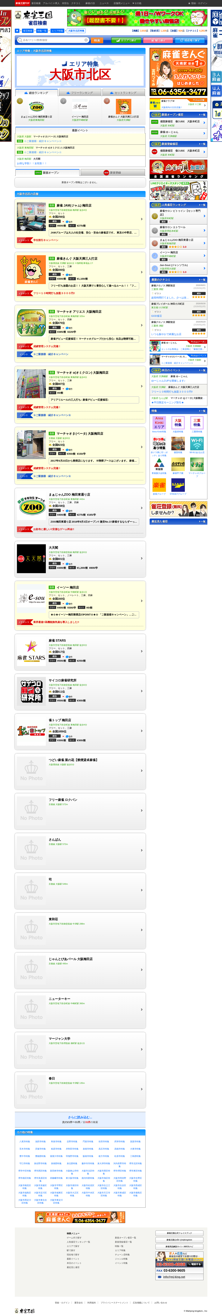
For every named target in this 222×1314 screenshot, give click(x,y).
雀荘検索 (27, 30)
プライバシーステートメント (114, 1302)
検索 (97, 40)
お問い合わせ (160, 1302)
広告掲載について (141, 1302)
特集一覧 (42, 30)
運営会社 (78, 1302)
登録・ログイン (62, 1302)
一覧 (202, 114)
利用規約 (91, 1302)
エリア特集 (57, 30)
